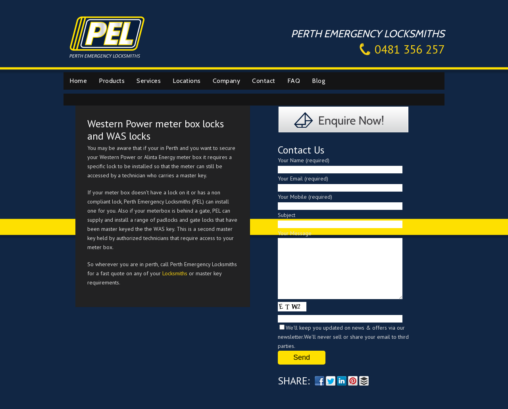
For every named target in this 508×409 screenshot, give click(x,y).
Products (112, 80)
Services (149, 80)
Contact (263, 80)
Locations (187, 80)
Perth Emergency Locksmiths (107, 36)
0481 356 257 (409, 49)
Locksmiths (174, 273)
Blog (318, 80)
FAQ (293, 80)
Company (227, 80)
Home (78, 80)
